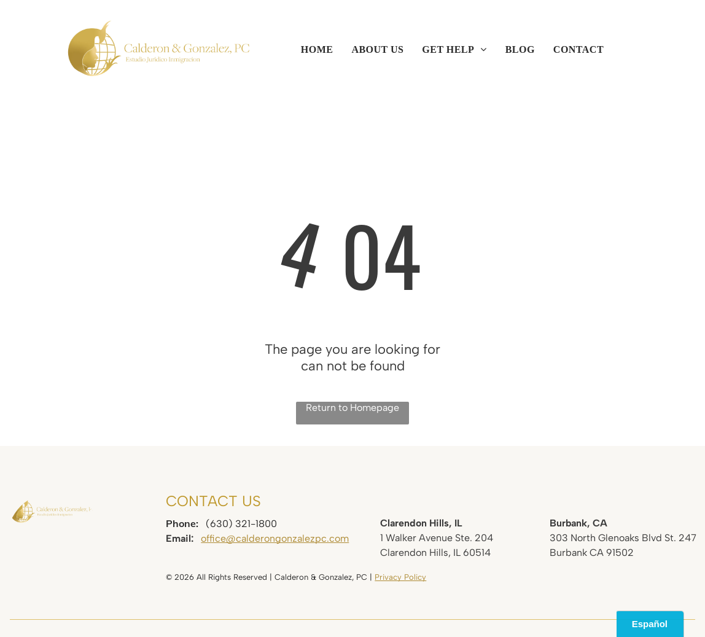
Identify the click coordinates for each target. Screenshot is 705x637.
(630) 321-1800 (241, 524)
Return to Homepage (352, 407)
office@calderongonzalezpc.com (275, 538)
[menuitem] (317, 49)
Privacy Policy (400, 577)
